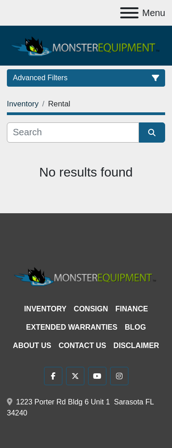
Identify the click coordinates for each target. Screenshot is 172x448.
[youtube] (97, 376)
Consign (91, 309)
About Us (32, 345)
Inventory (45, 309)
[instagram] (119, 376)
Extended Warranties (71, 327)
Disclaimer (136, 345)
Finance (132, 309)
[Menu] (129, 12)
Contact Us (82, 345)
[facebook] (53, 376)
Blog (135, 327)
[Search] (73, 132)
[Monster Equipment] (86, 275)
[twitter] (75, 376)
